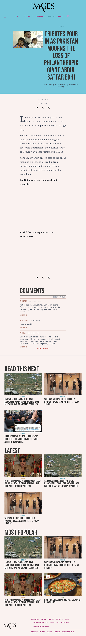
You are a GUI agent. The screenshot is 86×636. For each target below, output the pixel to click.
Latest (18, 16)
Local (60, 16)
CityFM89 (42, 632)
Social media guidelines (40, 623)
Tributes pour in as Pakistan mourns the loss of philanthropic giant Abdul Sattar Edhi (61, 56)
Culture (39, 16)
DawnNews (57, 632)
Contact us (35, 619)
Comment (51, 16)
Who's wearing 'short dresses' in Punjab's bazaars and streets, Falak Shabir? (61, 401)
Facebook (43, 619)
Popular (62, 297)
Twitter (51, 619)
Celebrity (28, 16)
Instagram (59, 619)
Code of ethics (54, 623)
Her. (69, 16)
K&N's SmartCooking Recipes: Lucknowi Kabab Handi (62, 601)
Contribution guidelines (41, 626)
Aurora (49, 632)
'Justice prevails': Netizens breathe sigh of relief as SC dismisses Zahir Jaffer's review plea (21, 439)
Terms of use (65, 623)
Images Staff (44, 100)
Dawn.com (34, 632)
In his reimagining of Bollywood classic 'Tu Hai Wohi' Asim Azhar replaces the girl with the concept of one (23, 483)
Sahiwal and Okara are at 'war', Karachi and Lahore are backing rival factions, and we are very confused (21, 401)
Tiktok (66, 619)
